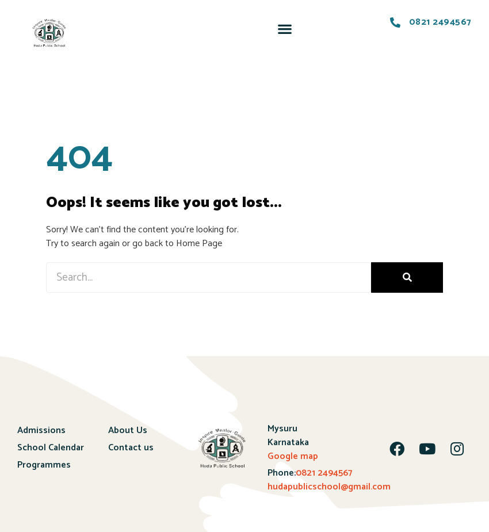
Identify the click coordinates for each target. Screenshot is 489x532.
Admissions (41, 430)
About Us (127, 430)
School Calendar (50, 448)
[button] (284, 28)
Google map (293, 456)
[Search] (407, 277)
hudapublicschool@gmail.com (329, 487)
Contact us (131, 448)
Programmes (44, 465)
